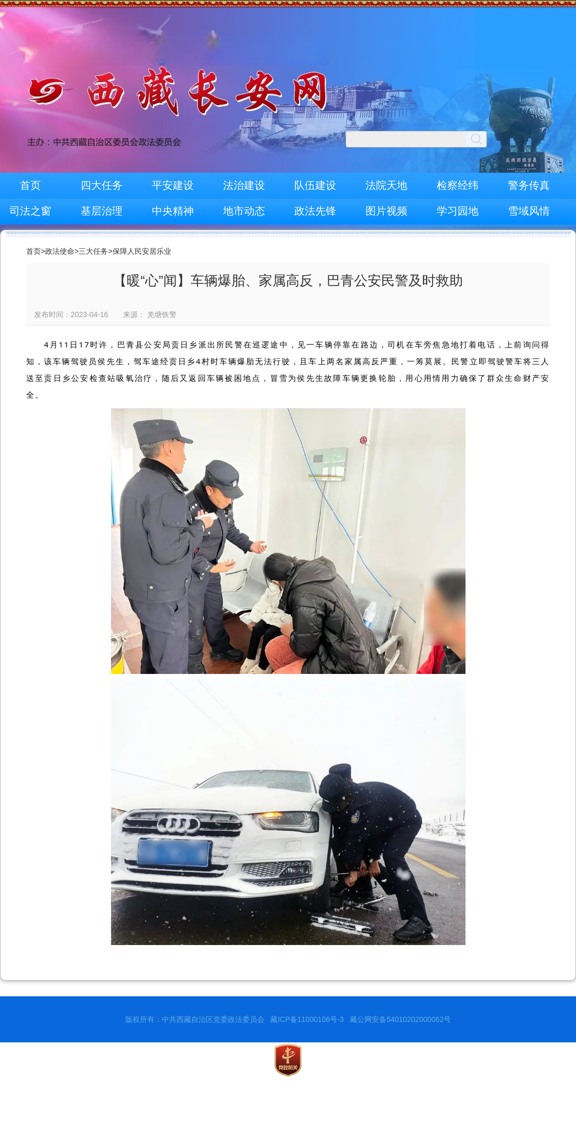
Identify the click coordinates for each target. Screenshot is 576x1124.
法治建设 (244, 185)
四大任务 (102, 185)
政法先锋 (315, 211)
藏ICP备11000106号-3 (307, 1019)
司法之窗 (30, 211)
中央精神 (173, 211)
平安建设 (173, 185)
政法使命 (59, 251)
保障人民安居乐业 (142, 251)
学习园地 (458, 211)
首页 (30, 185)
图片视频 (386, 211)
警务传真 (529, 185)
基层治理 (102, 211)
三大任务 (93, 251)
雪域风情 (529, 211)
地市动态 (244, 211)
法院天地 (386, 185)
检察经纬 (458, 185)
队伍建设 (315, 185)
